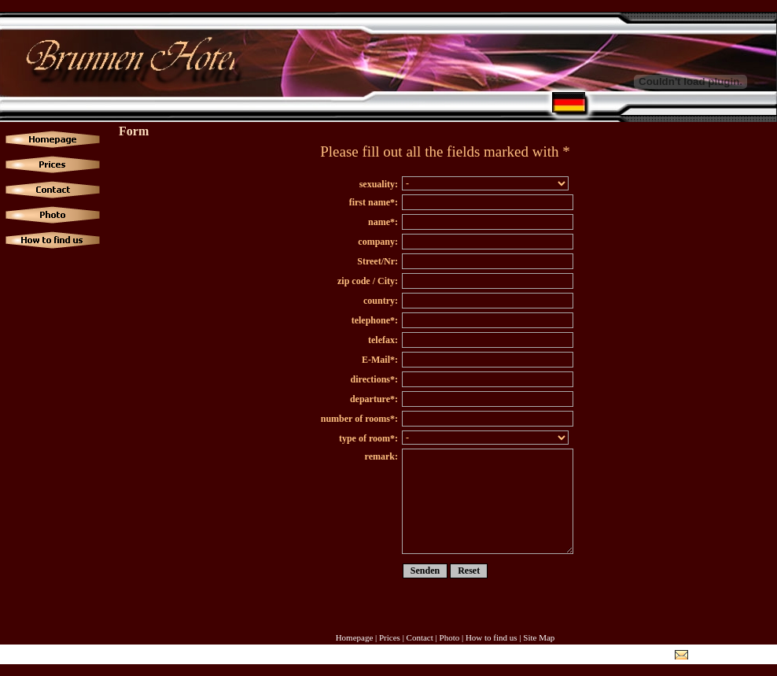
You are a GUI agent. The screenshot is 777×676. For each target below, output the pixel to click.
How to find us (491, 637)
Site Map (538, 637)
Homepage (355, 637)
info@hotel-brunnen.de (730, 654)
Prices (389, 637)
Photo (450, 637)
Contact (420, 637)
